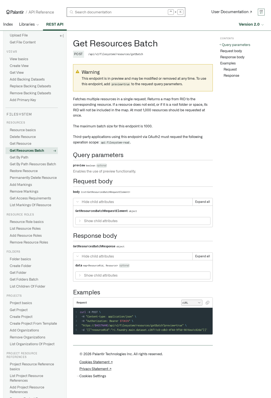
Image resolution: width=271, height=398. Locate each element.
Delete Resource (23, 137)
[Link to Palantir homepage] (15, 12)
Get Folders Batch (24, 279)
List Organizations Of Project (32, 344)
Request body (231, 51)
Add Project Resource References (27, 390)
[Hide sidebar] (61, 35)
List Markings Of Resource (30, 205)
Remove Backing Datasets (30, 93)
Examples (228, 63)
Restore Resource (24, 171)
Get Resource (20, 143)
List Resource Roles (25, 228)
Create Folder (20, 266)
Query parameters (236, 45)
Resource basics (23, 130)
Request (230, 69)
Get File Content (23, 42)
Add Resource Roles (26, 235)
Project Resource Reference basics (32, 367)
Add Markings (21, 184)
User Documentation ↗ (231, 12)
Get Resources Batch (27, 150)
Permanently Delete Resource (33, 178)
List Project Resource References (26, 378)
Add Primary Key (23, 100)
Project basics (21, 303)
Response (231, 75)
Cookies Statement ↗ (96, 362)
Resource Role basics (27, 222)
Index (8, 24)
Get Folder (18, 272)
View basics (19, 59)
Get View (17, 72)
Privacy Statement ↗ (95, 369)
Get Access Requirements (30, 198)
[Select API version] (252, 25)
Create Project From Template (33, 323)
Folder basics (20, 259)
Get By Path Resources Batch (33, 164)
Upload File (19, 35)
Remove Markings (24, 191)
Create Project (21, 317)
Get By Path (19, 157)
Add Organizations (24, 330)
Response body (232, 57)
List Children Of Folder (27, 286)
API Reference (41, 12)
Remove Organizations (27, 337)
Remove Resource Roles (29, 242)
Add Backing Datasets (27, 79)
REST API (55, 24)
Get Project (19, 310)
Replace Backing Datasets (30, 86)
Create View (19, 66)
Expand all (202, 201)
